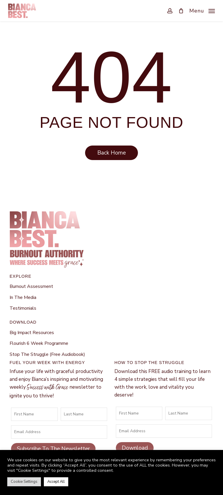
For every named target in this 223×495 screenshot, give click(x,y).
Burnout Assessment (31, 286)
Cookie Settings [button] (24, 481)
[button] (202, 10)
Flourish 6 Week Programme (39, 343)
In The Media (23, 297)
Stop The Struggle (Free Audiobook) (47, 354)
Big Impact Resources (32, 332)
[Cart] (180, 10)
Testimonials (23, 308)
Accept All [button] (56, 481)
